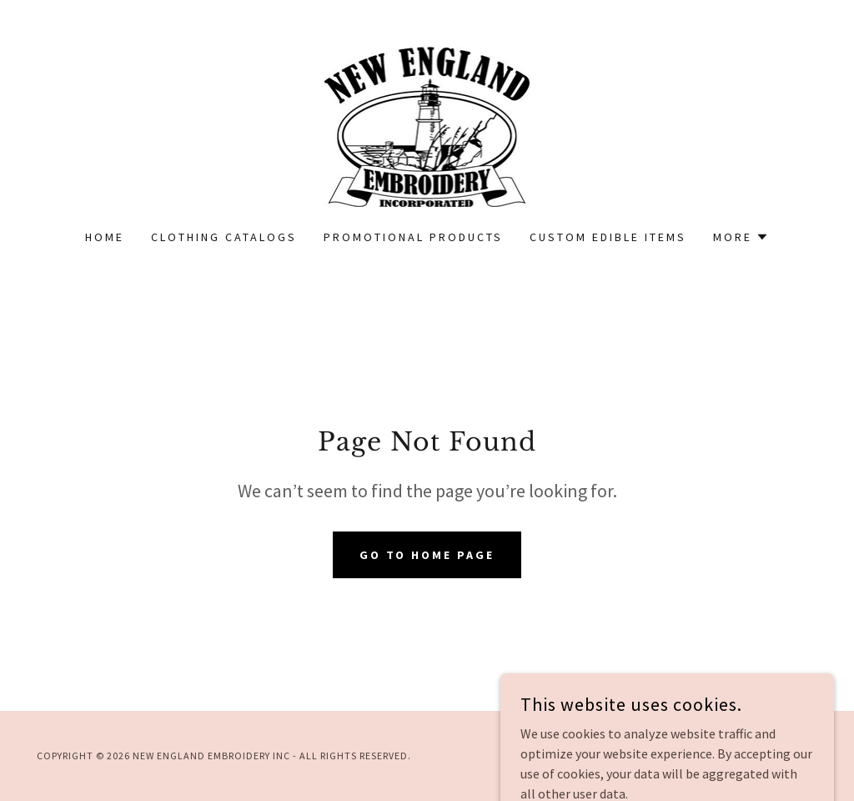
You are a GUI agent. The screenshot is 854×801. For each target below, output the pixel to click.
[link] (427, 125)
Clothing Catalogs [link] (224, 236)
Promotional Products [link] (413, 236)
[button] (741, 237)
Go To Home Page (427, 554)
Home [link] (104, 236)
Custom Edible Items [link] (608, 236)
